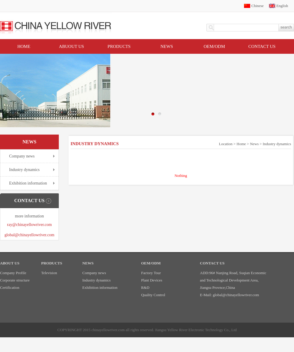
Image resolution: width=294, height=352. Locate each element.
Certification (9, 287)
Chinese (257, 6)
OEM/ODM (214, 46)
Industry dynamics (24, 169)
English (282, 6)
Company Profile (13, 273)
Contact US (261, 46)
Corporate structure (15, 280)
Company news (22, 156)
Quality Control (153, 295)
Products (119, 46)
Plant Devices (151, 280)
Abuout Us (71, 46)
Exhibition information (28, 183)
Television (49, 273)
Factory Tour (151, 273)
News (167, 46)
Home (23, 46)
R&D (145, 287)
